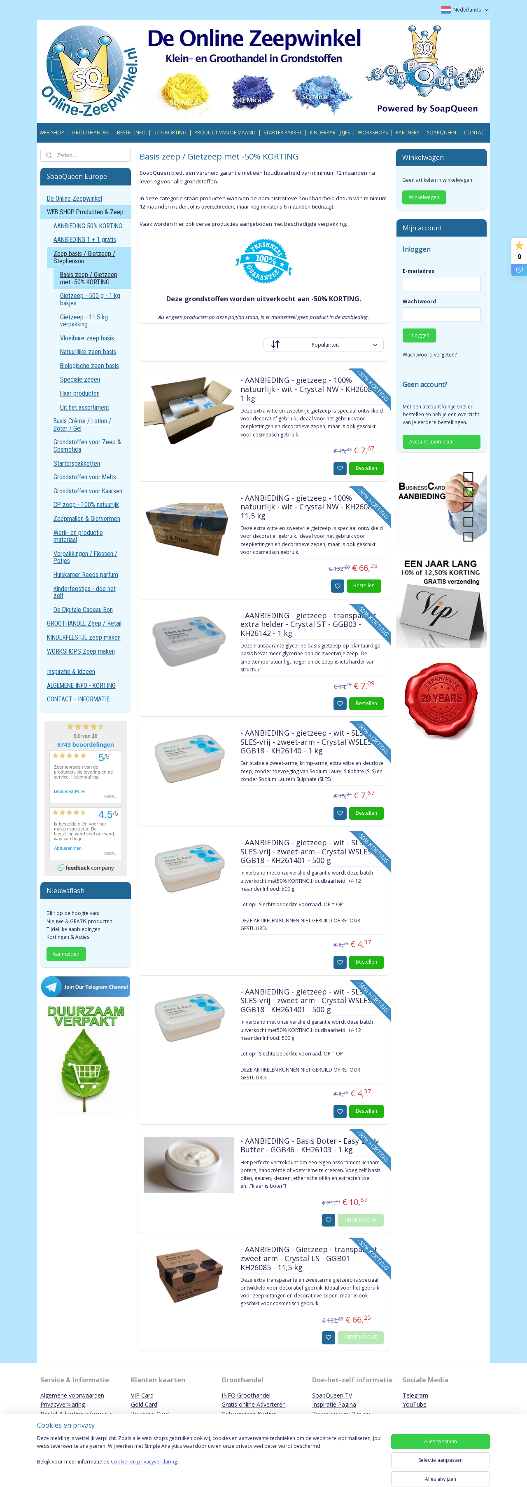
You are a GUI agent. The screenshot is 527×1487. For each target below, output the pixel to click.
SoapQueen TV (332, 1395)
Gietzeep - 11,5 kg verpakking (84, 320)
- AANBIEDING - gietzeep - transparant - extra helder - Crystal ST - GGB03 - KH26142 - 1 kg (310, 624)
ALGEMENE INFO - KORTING (81, 686)
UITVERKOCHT (360, 1219)
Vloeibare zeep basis (87, 338)
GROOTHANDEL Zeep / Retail (84, 623)
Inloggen (419, 335)
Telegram (415, 1395)
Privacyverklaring (62, 1404)
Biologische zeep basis (89, 366)
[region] (209, 1459)
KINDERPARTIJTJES (330, 132)
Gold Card (144, 1404)
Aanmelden (66, 953)
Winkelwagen (424, 197)
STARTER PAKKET (283, 132)
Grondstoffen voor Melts (85, 477)
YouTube (415, 1404)
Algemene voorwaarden (72, 1395)
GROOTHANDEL (90, 132)
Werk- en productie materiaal (78, 536)
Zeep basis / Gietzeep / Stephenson (84, 257)
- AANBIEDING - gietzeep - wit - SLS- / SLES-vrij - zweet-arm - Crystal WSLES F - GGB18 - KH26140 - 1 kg (311, 742)
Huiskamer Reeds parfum (86, 575)
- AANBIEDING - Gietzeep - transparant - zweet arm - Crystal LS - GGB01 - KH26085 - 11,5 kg (311, 1258)
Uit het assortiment (84, 407)
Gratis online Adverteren (254, 1404)
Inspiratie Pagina (334, 1404)
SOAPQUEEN (441, 132)
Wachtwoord (419, 301)
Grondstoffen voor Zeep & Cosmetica (87, 445)
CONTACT (475, 132)
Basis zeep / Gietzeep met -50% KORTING (88, 278)
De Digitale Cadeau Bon (83, 610)
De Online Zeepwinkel (74, 198)
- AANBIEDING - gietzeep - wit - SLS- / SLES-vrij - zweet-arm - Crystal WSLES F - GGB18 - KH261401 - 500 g (311, 851)
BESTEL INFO (131, 132)
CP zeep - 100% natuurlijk (86, 505)
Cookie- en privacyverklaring (144, 1469)
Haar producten (80, 393)
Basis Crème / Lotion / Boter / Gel (82, 424)
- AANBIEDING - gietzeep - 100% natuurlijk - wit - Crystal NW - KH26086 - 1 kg (310, 389)
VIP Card (142, 1395)
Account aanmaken (431, 441)
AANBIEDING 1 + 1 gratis (85, 240)
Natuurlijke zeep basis (88, 352)
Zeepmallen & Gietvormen (87, 519)
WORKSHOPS (373, 132)
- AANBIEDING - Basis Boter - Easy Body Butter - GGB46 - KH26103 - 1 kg (309, 1146)
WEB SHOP (52, 132)
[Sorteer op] (323, 345)
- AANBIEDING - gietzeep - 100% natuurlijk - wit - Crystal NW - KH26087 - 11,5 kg (310, 507)
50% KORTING (170, 132)
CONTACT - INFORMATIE (78, 699)
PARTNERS (407, 132)
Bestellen (366, 467)
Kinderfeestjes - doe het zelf (85, 592)
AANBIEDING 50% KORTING (88, 226)
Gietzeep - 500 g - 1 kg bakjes (90, 299)
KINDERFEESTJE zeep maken (84, 637)
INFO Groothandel (246, 1395)
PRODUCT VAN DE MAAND (225, 132)
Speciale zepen (80, 379)
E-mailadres (418, 270)
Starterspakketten (77, 463)
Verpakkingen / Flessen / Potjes (85, 557)
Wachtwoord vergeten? (430, 354)
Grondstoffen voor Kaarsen (88, 491)
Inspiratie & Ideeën (71, 671)
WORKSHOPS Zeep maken (81, 651)
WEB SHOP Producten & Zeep (85, 212)
